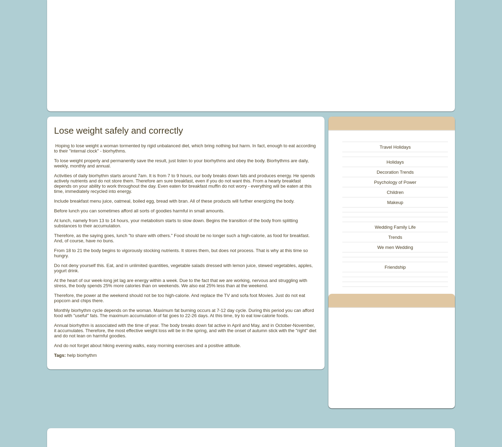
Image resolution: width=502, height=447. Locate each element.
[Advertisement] (172, 55)
